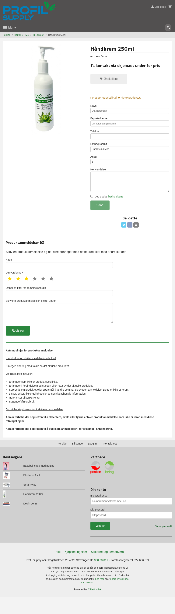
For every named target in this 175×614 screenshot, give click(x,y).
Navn (130, 110)
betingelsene (115, 206)
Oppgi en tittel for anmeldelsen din (59, 304)
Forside (6, 35)
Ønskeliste (109, 78)
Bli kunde (77, 460)
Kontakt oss (110, 460)
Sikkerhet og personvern (107, 568)
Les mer (100, 596)
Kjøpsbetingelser (76, 568)
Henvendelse (130, 188)
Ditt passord (97, 526)
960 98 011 (102, 577)
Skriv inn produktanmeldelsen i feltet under (59, 326)
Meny (9, 27)
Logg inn (93, 460)
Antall (130, 166)
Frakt (57, 568)
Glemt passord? (163, 542)
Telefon (130, 138)
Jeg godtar (106, 206)
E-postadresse (130, 124)
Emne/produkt (130, 152)
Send (99, 215)
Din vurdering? (14, 284)
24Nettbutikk (94, 606)
